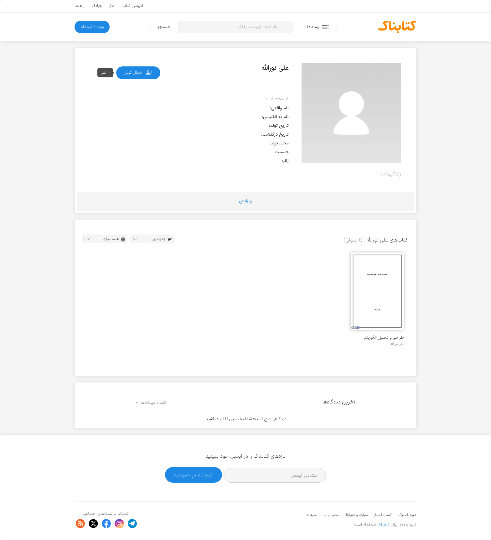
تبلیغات (312, 515)
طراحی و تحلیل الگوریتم (384, 337)
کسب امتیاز (382, 515)
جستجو (164, 26)
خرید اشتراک (407, 515)
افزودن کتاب (132, 6)
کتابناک (383, 525)
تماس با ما (331, 515)
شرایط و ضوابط (356, 515)
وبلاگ (96, 6)
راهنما (79, 6)
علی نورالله (397, 343)
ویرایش (245, 201)
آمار (112, 6)
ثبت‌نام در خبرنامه (193, 475)
